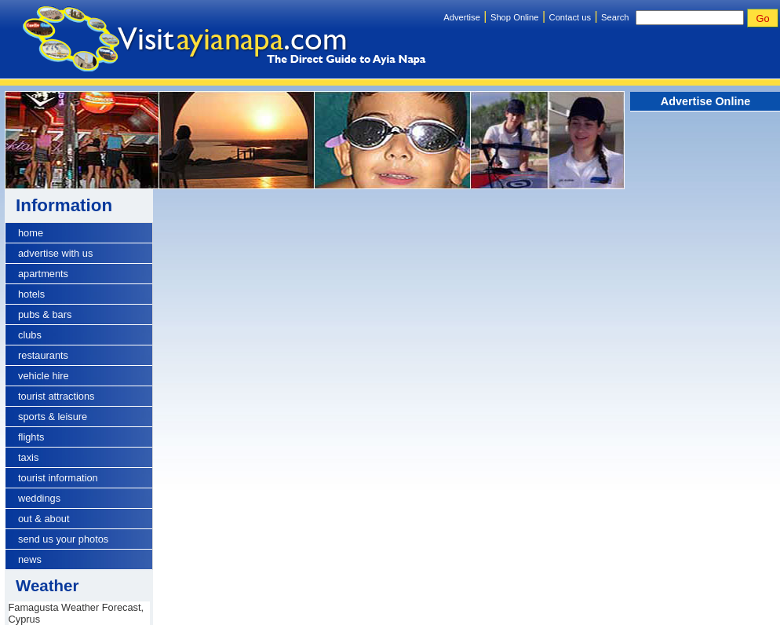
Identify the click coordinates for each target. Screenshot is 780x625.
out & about (43, 518)
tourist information (58, 478)
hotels (31, 294)
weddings (39, 498)
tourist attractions (56, 396)
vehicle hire (43, 376)
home (30, 233)
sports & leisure (52, 416)
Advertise (461, 17)
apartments (43, 274)
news (30, 559)
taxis (28, 457)
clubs (30, 335)
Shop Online (514, 17)
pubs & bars (44, 314)
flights (31, 437)
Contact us (570, 17)
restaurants (43, 355)
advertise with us (55, 253)
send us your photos (63, 539)
